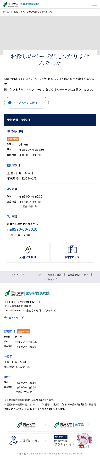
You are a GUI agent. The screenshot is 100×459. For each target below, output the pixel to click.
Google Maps (12, 317)
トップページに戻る (25, 102)
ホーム (6, 11)
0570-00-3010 (24, 229)
